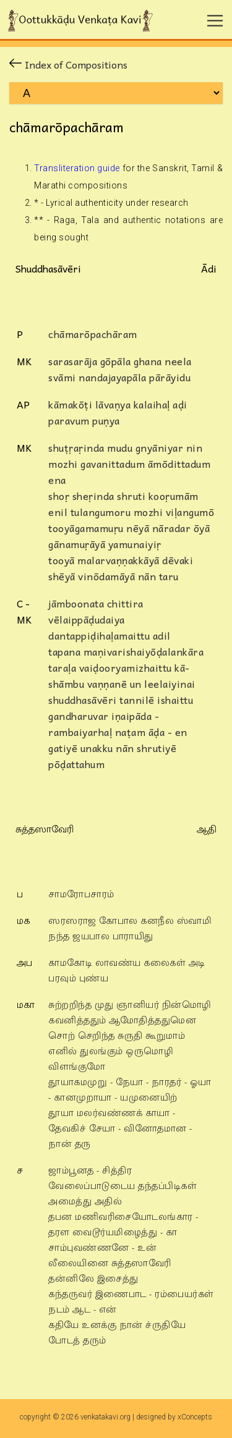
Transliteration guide (77, 168)
